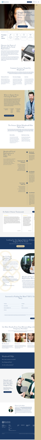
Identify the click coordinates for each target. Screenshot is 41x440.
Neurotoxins (30, 344)
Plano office (7, 102)
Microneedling (12, 135)
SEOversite (38, 434)
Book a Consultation (7, 392)
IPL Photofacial (5, 344)
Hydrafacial (17, 344)
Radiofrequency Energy (25, 135)
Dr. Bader (9, 98)
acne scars (5, 59)
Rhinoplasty (23, 425)
